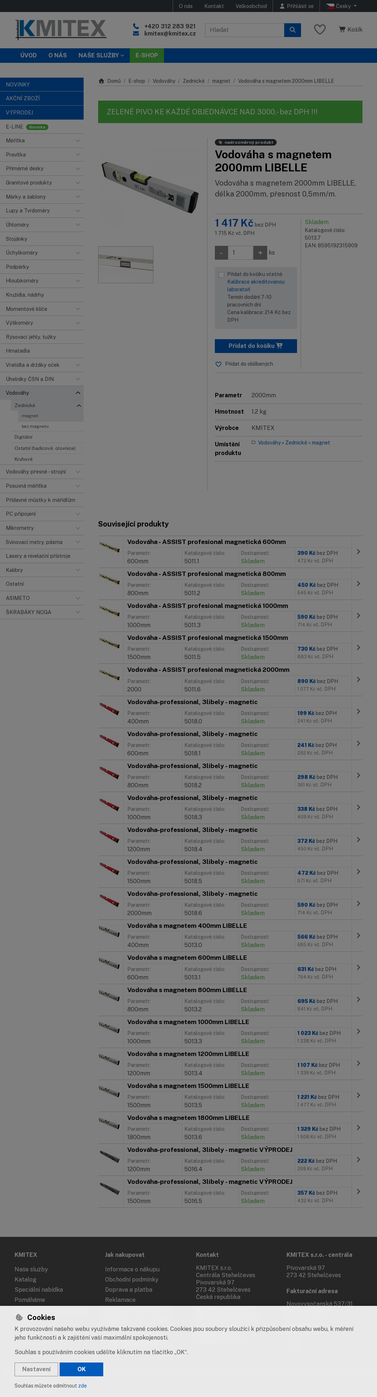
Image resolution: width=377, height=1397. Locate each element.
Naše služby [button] (99, 55)
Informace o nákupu (132, 1269)
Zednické (25, 405)
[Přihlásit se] (296, 6)
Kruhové (24, 459)
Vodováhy (164, 81)
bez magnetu (35, 426)
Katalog (25, 1279)
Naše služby (31, 1269)
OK (81, 1369)
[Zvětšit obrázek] (149, 188)
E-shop (136, 81)
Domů (109, 81)
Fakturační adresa (312, 1291)
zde (82, 1386)
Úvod (28, 55)
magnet (30, 415)
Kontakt (214, 6)
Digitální (23, 437)
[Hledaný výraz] (244, 30)
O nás (186, 6)
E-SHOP (147, 55)
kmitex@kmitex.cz (170, 33)
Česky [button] (339, 6)
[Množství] (240, 253)
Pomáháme (30, 1299)
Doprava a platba (128, 1289)
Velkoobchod (251, 6)
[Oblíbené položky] (320, 30)
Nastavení (36, 1369)
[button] (78, 140)
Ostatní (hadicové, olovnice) (45, 448)
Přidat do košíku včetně (260, 297)
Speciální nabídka (39, 1289)
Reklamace (120, 1299)
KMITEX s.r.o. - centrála (319, 1254)
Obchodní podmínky (132, 1279)
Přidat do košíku (256, 345)
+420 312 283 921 (170, 26)
